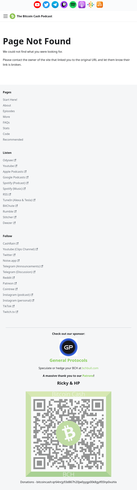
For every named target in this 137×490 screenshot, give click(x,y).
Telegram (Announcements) (23, 266)
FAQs (6, 122)
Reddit (9, 278)
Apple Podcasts (14, 172)
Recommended (13, 140)
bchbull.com (90, 368)
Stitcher (9, 217)
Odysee (9, 160)
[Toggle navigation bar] (5, 16)
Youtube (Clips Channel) (20, 249)
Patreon (10, 283)
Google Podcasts (15, 177)
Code (6, 134)
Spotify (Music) (14, 189)
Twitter (9, 255)
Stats (6, 128)
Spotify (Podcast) (15, 183)
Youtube (10, 166)
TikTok (9, 306)
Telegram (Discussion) (19, 272)
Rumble (9, 211)
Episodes (9, 111)
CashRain (11, 243)
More (6, 117)
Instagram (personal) (18, 300)
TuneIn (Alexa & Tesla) (19, 200)
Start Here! (10, 100)
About (7, 105)
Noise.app (11, 261)
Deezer (9, 223)
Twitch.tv (10, 312)
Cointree (10, 289)
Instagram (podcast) (18, 295)
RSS (7, 194)
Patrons (87, 376)
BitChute (10, 206)
